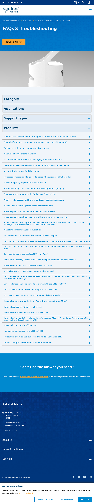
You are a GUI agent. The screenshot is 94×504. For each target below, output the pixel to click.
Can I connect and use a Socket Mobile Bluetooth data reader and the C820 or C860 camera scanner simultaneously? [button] (45, 277)
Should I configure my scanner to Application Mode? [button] (28, 342)
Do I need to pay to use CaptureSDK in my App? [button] (25, 254)
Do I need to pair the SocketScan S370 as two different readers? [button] (33, 295)
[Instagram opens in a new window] (90, 477)
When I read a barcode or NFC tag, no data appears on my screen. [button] (34, 200)
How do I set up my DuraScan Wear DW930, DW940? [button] (28, 265)
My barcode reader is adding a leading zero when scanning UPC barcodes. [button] (37, 177)
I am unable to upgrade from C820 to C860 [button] (23, 331)
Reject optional (67, 499)
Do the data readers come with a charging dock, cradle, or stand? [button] (33, 159)
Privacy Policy (26, 493)
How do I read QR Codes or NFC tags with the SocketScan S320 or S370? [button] (36, 217)
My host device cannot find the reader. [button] (21, 171)
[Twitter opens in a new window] (79, 477)
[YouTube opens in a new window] (84, 477)
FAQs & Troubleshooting (47, 20)
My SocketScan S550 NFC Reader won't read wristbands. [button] (29, 271)
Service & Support (14, 42)
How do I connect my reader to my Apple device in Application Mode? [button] (35, 301)
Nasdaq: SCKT (11, 430)
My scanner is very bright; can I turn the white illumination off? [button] (33, 337)
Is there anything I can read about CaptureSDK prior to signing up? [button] (34, 188)
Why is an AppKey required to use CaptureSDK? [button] (25, 182)
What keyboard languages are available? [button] (22, 230)
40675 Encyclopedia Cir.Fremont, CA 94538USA (13, 415)
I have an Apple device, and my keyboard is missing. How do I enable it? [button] (36, 165)
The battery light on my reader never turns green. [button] (26, 148)
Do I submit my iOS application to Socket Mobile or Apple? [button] (30, 235)
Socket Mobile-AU (10, 20)
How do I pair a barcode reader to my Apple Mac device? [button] (29, 211)
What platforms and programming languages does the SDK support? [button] (35, 142)
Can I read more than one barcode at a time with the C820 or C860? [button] (35, 284)
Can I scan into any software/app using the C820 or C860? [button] (30, 289)
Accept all (85, 499)
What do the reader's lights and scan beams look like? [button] (28, 206)
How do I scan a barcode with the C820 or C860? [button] (26, 312)
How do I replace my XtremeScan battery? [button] (23, 307)
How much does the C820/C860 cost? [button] (21, 325)
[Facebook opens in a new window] (73, 477)
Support (27, 20)
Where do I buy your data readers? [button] (20, 154)
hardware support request (34, 376)
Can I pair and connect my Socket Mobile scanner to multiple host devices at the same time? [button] (46, 241)
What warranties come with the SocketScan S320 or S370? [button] (30, 194)
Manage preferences (45, 499)
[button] (83, 2)
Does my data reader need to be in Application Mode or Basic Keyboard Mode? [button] (40, 136)
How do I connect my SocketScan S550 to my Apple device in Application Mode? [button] (40, 260)
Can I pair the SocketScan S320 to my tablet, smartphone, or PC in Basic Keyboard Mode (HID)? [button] (44, 247)
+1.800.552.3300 (21, 423)
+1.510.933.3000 (21, 425)
